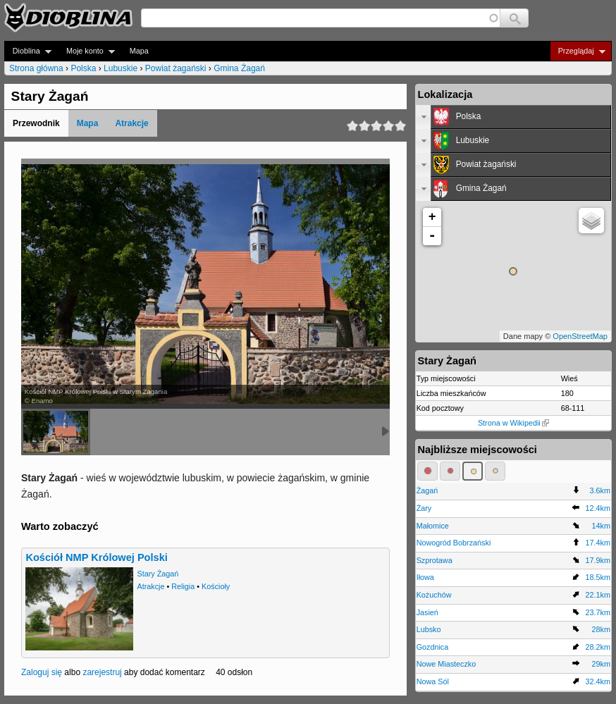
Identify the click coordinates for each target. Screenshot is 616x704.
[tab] (513, 117)
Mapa (139, 51)
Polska (83, 68)
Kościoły (216, 586)
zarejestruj (101, 672)
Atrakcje (131, 123)
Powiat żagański (176, 68)
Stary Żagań (157, 573)
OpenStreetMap (580, 336)
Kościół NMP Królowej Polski (96, 557)
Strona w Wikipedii (513, 423)
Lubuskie (120, 68)
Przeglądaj (577, 51)
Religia (183, 586)
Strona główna (36, 68)
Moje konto (86, 51)
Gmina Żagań (239, 68)
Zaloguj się (41, 672)
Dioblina (27, 51)
